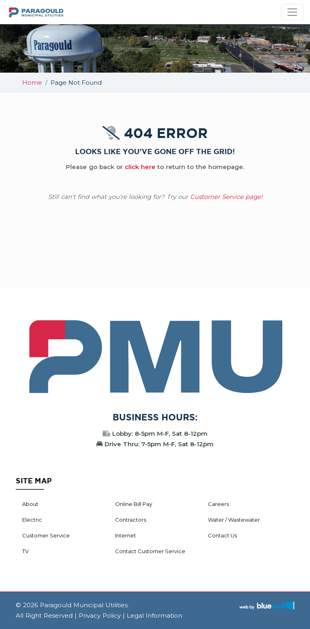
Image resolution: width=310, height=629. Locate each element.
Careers (218, 504)
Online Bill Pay (133, 504)
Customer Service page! (226, 197)
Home (32, 82)
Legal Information (154, 615)
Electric (32, 519)
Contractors (130, 519)
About (30, 504)
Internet (125, 535)
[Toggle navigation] (292, 12)
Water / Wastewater (234, 519)
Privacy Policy (100, 615)
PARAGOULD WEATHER (155, 258)
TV (25, 551)
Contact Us (222, 535)
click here (140, 167)
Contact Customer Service (150, 551)
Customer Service (46, 535)
